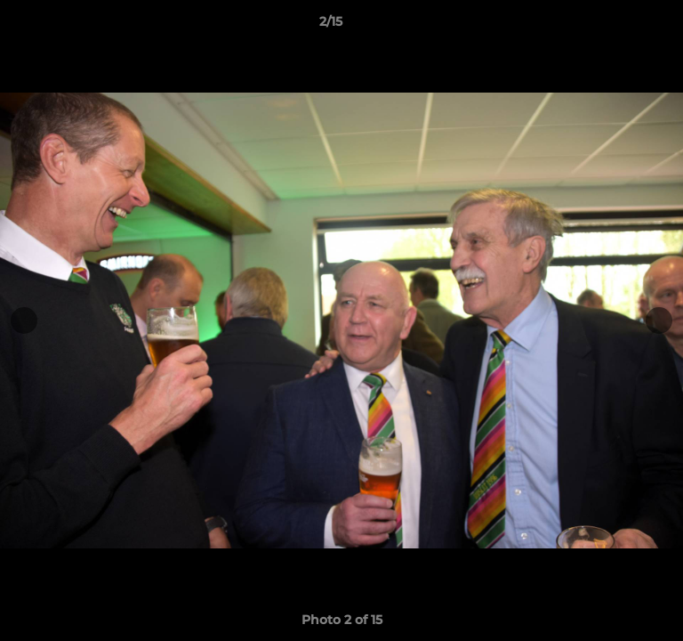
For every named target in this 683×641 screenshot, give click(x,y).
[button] (619, 26)
